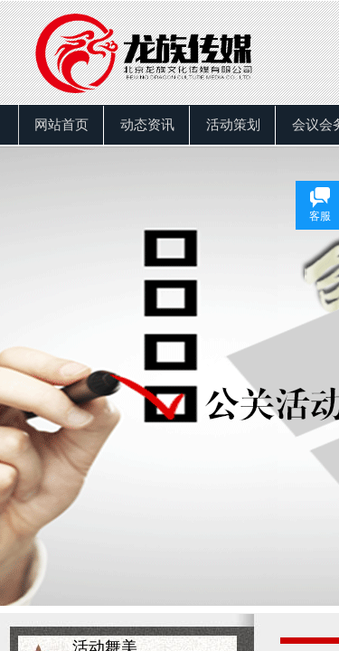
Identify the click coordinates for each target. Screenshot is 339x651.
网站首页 (61, 125)
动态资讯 (147, 125)
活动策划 (233, 125)
